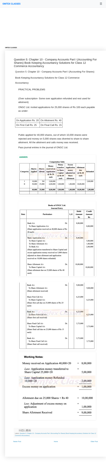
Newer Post (17, 441)
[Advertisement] (50, 25)
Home (56, 441)
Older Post (94, 441)
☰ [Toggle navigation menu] (101, 3)
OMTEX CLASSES (11, 3)
